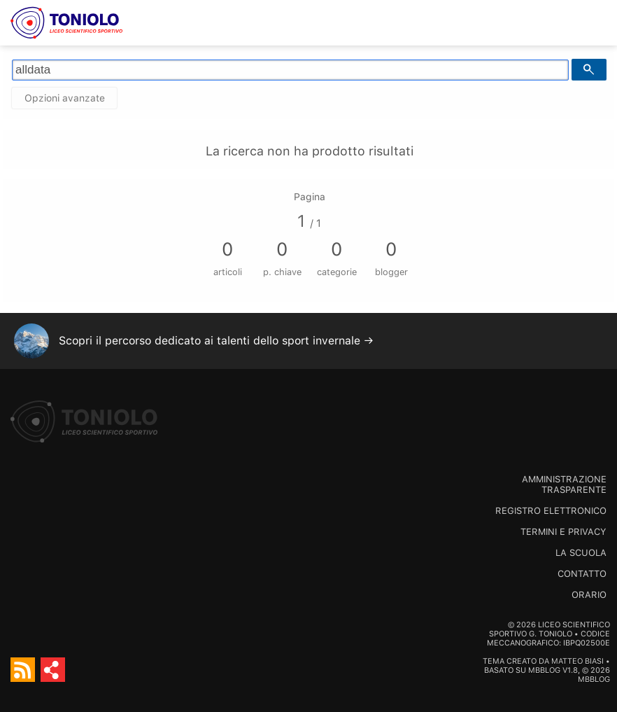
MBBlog (544, 670)
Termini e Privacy (563, 531)
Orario (589, 594)
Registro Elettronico (551, 510)
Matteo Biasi (577, 661)
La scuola (581, 552)
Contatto (582, 573)
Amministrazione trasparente (564, 484)
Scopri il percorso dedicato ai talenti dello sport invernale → (216, 340)
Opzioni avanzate (64, 98)
